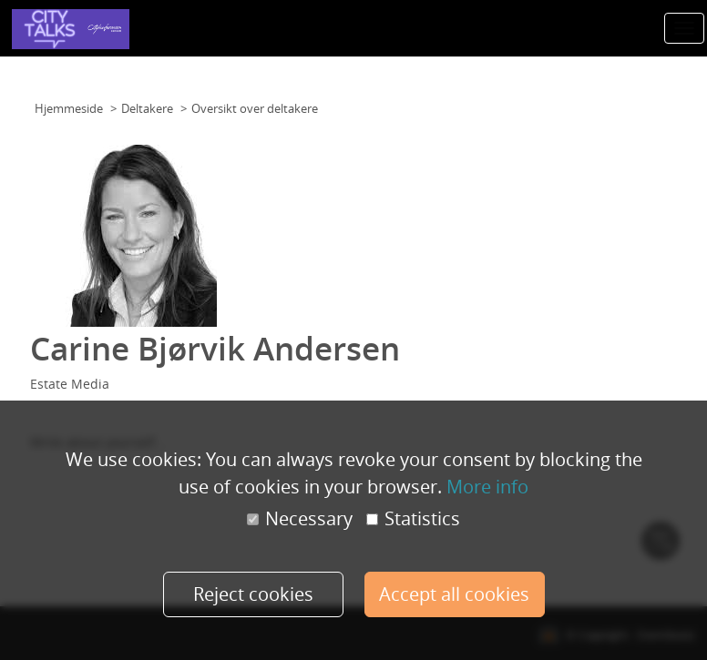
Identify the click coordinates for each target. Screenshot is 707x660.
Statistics (413, 519)
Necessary (300, 519)
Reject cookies (253, 594)
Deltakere (147, 108)
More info (487, 486)
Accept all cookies (454, 594)
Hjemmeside (69, 108)
